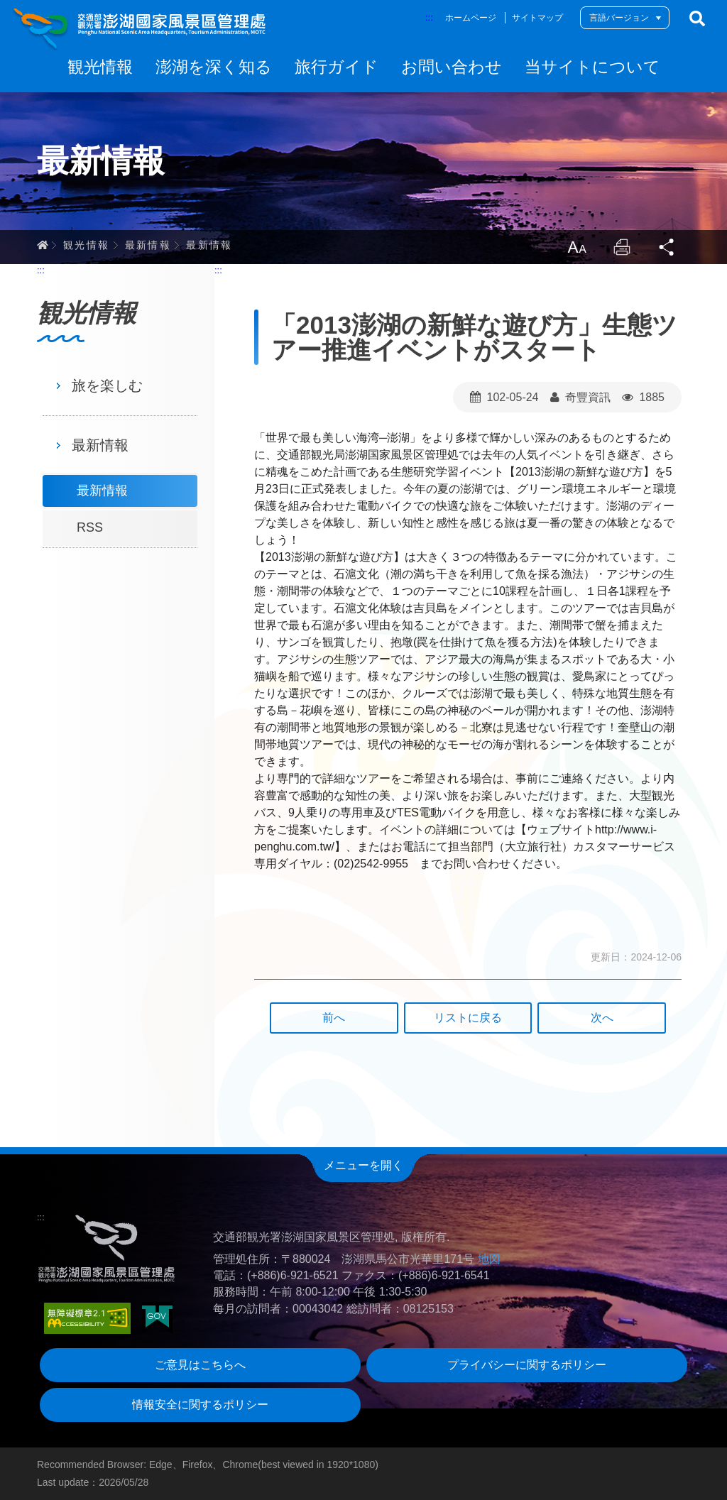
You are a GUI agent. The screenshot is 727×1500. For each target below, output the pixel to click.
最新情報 (148, 245)
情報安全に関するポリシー (200, 1404)
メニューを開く (363, 1165)
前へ (333, 1018)
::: (429, 17)
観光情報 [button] (100, 67)
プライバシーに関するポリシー (526, 1365)
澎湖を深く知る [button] (213, 67)
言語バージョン (619, 18)
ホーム (42, 245)
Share (667, 247)
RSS (90, 527)
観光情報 (86, 245)
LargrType (576, 247)
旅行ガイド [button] (336, 67)
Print (622, 247)
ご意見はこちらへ (200, 1365)
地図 (489, 1259)
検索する (697, 18)
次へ (602, 1018)
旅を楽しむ (107, 385)
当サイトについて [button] (592, 67)
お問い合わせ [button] (451, 67)
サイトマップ (537, 18)
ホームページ (470, 18)
